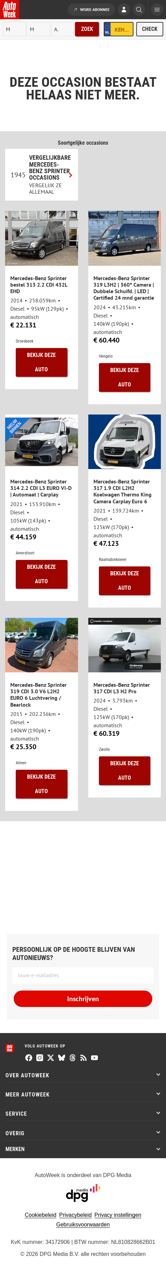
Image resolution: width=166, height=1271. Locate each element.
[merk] (14, 29)
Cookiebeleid (40, 1215)
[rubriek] (62, 29)
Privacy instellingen (117, 1215)
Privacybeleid (75, 1215)
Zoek (87, 29)
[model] (38, 29)
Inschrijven (83, 998)
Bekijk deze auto (41, 362)
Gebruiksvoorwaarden (83, 1224)
